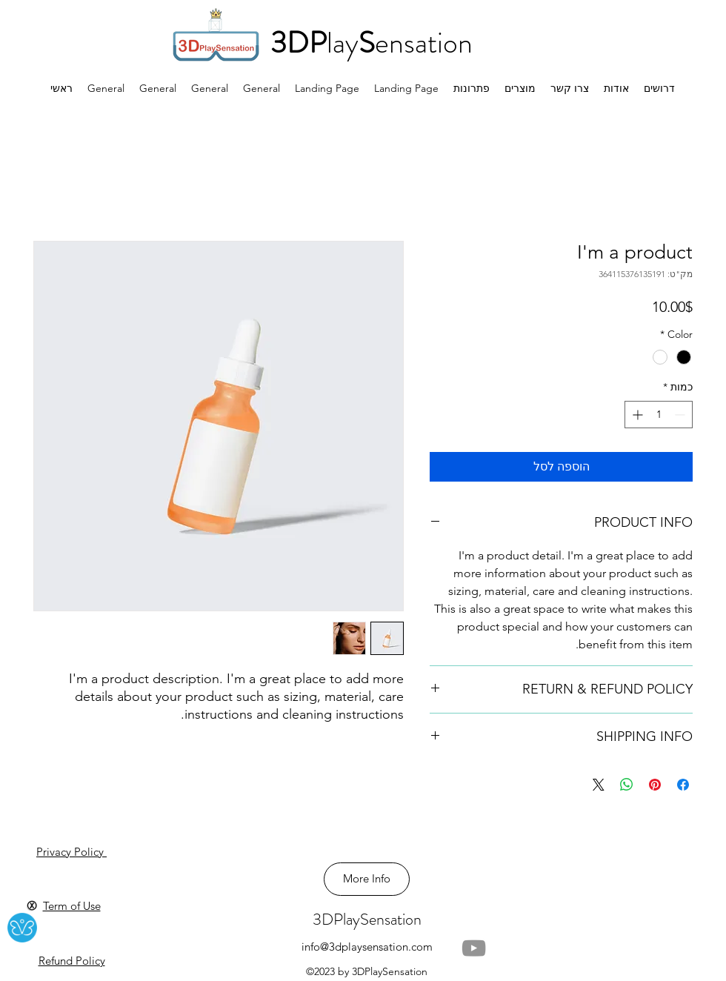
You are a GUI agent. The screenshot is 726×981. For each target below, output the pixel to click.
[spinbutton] (658, 415)
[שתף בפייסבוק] (683, 785)
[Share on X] (598, 785)
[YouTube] (473, 948)
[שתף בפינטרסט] (655, 785)
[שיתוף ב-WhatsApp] (627, 785)
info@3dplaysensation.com (367, 947)
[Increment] (636, 415)
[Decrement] (681, 415)
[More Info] (367, 879)
